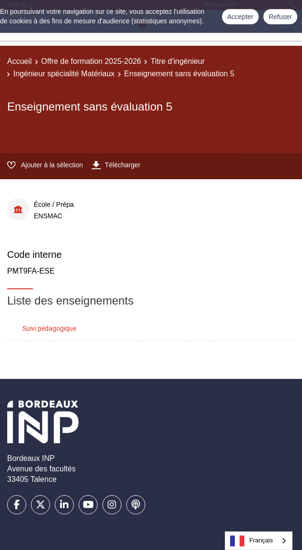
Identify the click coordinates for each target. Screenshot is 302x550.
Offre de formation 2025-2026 (91, 61)
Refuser (280, 16)
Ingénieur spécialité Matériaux (64, 74)
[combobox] (258, 540)
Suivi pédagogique (49, 328)
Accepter (240, 16)
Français (251, 541)
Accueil (19, 61)
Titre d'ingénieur (178, 61)
